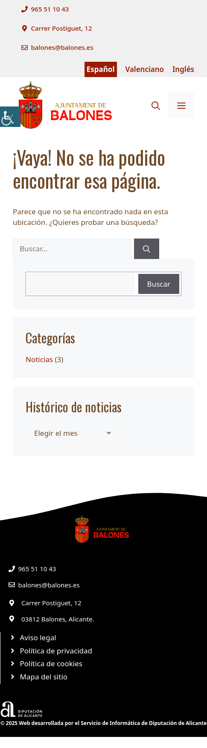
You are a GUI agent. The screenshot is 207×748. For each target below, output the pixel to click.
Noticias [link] (39, 359)
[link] (10, 116)
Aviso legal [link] (38, 637)
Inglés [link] (183, 69)
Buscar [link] (158, 284)
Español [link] (101, 69)
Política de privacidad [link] (56, 651)
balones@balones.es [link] (62, 47)
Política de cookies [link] (51, 663)
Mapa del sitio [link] (44, 677)
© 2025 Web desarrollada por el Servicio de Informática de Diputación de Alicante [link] (103, 723)
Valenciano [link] (144, 69)
